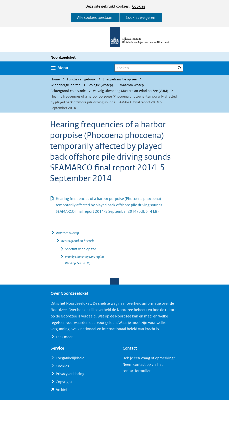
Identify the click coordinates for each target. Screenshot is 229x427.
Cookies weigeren (140, 17)
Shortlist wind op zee (80, 249)
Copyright (64, 382)
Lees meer (64, 337)
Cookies (138, 6)
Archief (61, 389)
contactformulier (136, 371)
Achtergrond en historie (77, 241)
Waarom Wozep (67, 233)
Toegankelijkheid (70, 358)
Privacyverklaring (70, 374)
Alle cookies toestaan (94, 17)
